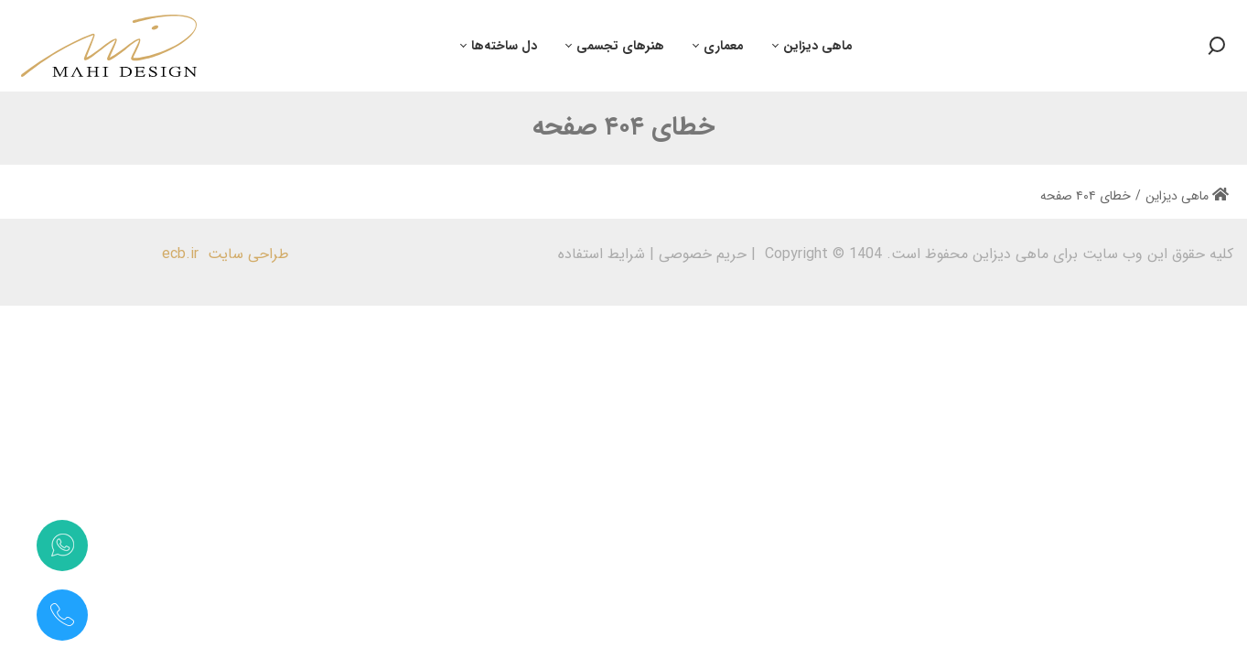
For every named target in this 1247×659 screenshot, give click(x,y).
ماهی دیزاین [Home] (1187, 196)
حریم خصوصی (703, 254)
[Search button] (1216, 45)
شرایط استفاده (601, 254)
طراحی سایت (248, 254)
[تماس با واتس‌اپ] (62, 545)
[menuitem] (812, 46)
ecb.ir (180, 254)
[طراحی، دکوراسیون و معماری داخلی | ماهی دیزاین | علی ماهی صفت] (109, 46)
